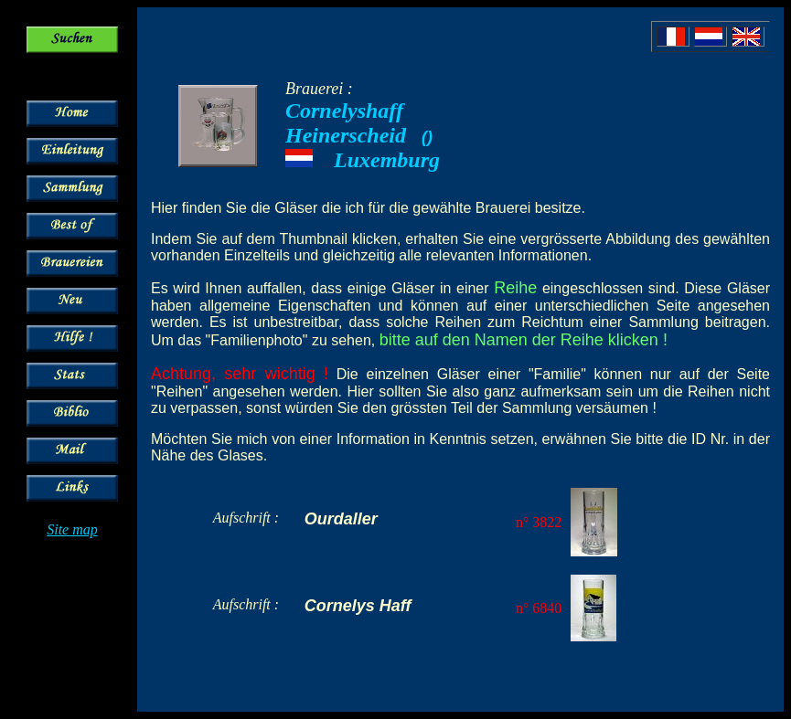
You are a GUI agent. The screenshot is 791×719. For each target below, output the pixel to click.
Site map (72, 529)
